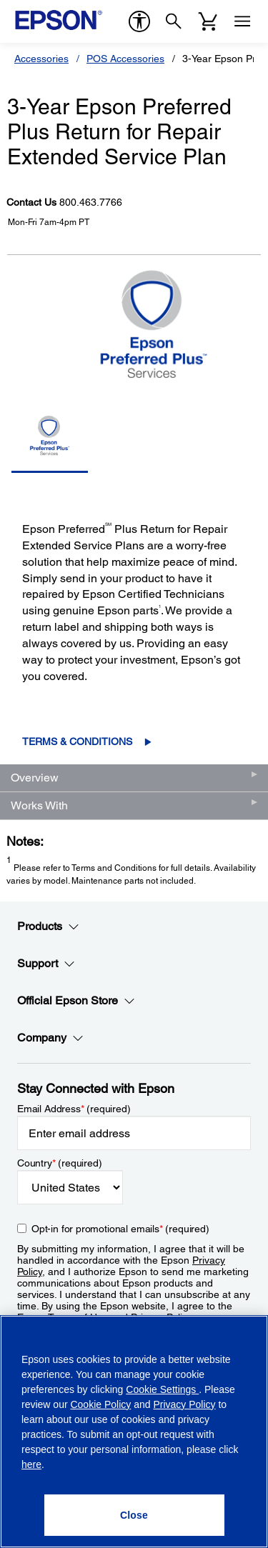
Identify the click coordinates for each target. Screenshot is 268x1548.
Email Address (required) (74, 1108)
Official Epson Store (76, 1001)
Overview (35, 777)
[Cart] (208, 21)
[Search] (173, 21)
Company (50, 1038)
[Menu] (242, 21)
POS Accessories (125, 58)
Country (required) (59, 1163)
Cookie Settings (162, 1389)
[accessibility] (139, 21)
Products (48, 926)
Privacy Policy (184, 1404)
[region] (134, 1431)
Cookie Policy (100, 1404)
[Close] (134, 1515)
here (31, 1464)
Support (46, 964)
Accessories (41, 58)
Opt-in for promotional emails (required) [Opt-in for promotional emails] (120, 1228)
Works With (39, 805)
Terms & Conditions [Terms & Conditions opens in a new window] (77, 741)
